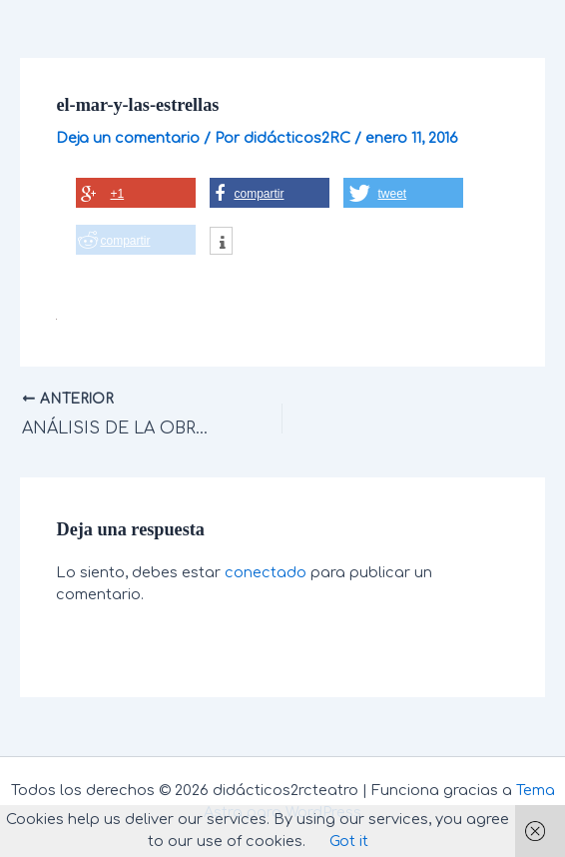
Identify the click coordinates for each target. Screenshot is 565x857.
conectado (265, 572)
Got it (348, 841)
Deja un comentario (128, 138)
